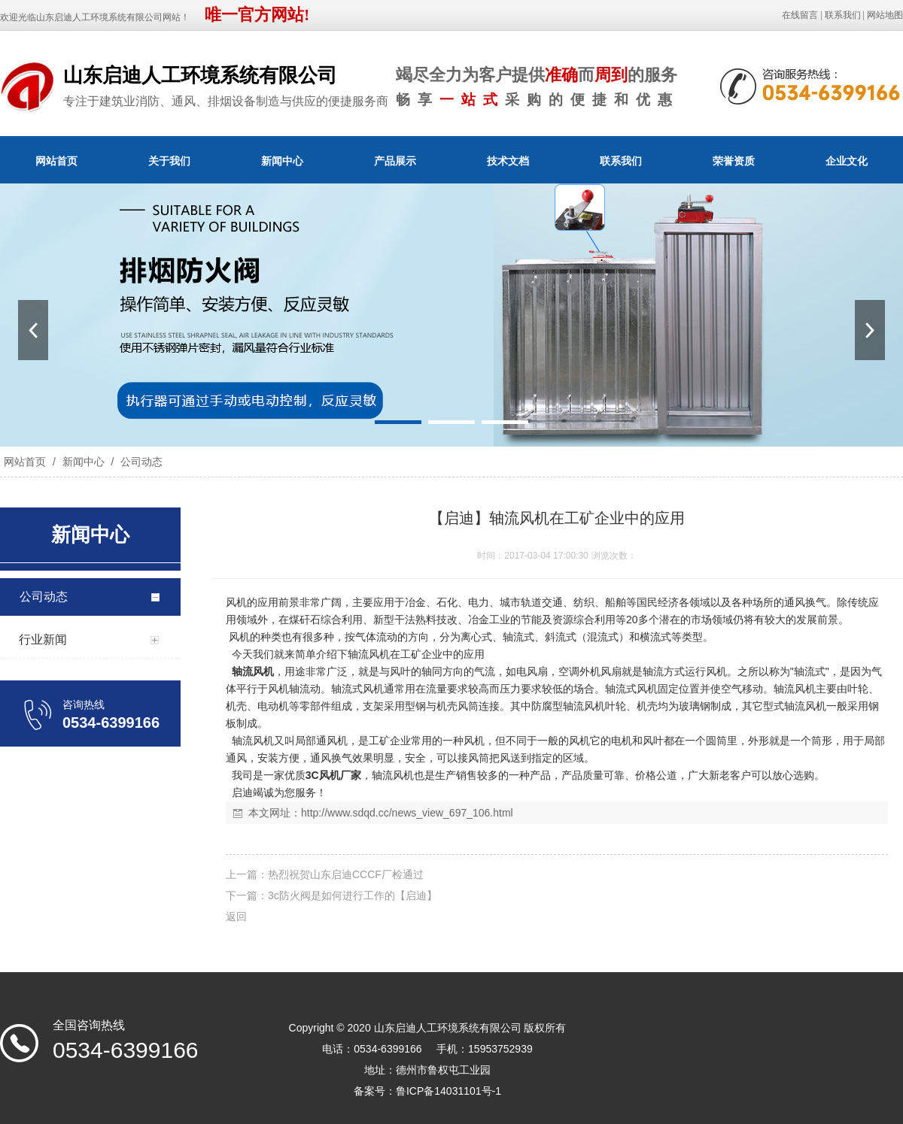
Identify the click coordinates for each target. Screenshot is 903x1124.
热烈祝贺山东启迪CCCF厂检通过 (346, 874)
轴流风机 (253, 671)
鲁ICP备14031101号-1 (448, 1091)
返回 (236, 916)
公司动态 (140, 462)
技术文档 (508, 161)
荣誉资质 (734, 161)
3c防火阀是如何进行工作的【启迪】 (352, 895)
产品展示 (395, 161)
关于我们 (169, 161)
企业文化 (846, 161)
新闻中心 (282, 161)
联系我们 (843, 15)
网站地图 (885, 15)
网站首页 (56, 161)
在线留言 (800, 15)
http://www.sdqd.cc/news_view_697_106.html (407, 813)
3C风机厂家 (333, 775)
